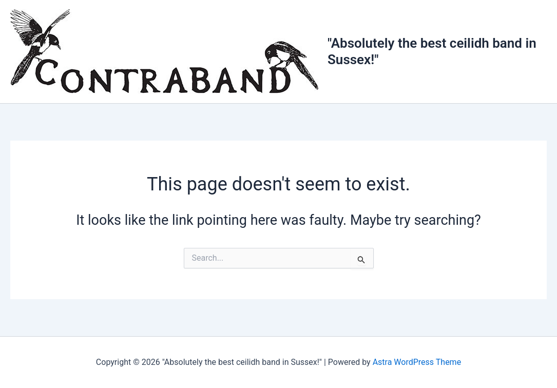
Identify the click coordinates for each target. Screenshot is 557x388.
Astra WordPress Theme (417, 362)
